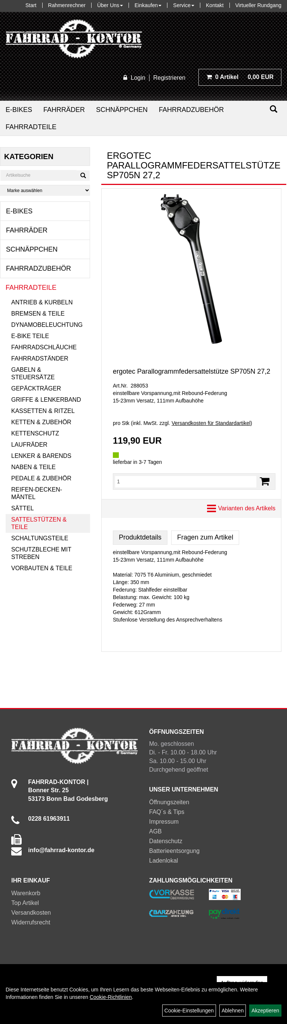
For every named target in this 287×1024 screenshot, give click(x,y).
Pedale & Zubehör (41, 478)
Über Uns (110, 5)
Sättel (22, 508)
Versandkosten (31, 912)
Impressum (164, 821)
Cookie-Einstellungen (189, 1011)
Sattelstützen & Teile (39, 523)
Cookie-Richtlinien (111, 997)
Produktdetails (140, 537)
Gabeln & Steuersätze (33, 373)
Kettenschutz (35, 433)
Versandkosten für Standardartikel (211, 423)
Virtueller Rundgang (258, 5)
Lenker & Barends (41, 456)
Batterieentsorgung (174, 851)
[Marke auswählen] (45, 190)
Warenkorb (25, 893)
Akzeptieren (265, 1011)
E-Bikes (19, 109)
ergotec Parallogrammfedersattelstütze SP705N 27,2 (191, 371)
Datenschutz (165, 841)
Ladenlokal (163, 860)
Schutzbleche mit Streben (41, 553)
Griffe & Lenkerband (46, 399)
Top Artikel (25, 903)
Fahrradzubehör (191, 109)
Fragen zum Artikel (205, 537)
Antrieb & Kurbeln (41, 302)
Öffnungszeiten (169, 802)
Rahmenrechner (67, 5)
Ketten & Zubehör (41, 422)
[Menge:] (185, 481)
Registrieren (169, 78)
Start (31, 5)
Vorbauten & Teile (41, 568)
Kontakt (214, 5)
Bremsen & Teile (38, 313)
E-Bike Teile (30, 336)
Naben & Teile (33, 467)
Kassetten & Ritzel (43, 411)
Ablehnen (233, 1011)
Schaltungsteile (39, 538)
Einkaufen (148, 5)
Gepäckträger (36, 388)
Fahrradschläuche (44, 347)
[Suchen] (273, 109)
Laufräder (29, 444)
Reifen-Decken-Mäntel (36, 493)
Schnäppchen (122, 109)
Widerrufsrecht (30, 922)
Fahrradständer (39, 358)
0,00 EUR (240, 77)
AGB (155, 831)
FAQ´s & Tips (166, 812)
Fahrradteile (31, 127)
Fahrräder (64, 109)
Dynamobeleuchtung (47, 325)
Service (183, 5)
